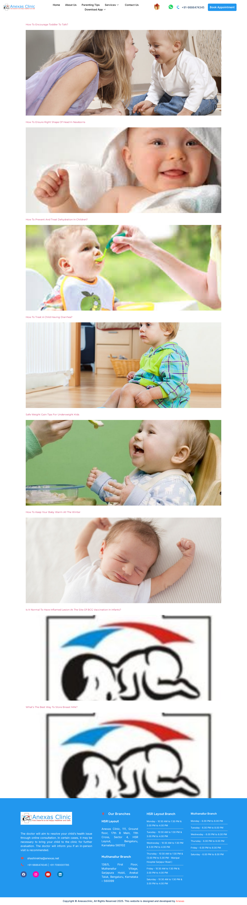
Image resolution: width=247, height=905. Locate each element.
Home (56, 5)
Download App (95, 9)
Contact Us (132, 5)
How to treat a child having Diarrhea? (49, 317)
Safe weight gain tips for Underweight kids (52, 414)
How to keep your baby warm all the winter (53, 512)
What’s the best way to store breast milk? (52, 707)
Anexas (180, 901)
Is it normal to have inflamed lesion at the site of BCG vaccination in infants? (73, 609)
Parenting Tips (91, 5)
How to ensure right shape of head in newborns (55, 122)
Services (112, 5)
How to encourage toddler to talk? (47, 24)
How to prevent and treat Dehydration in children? (57, 219)
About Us (71, 5)
